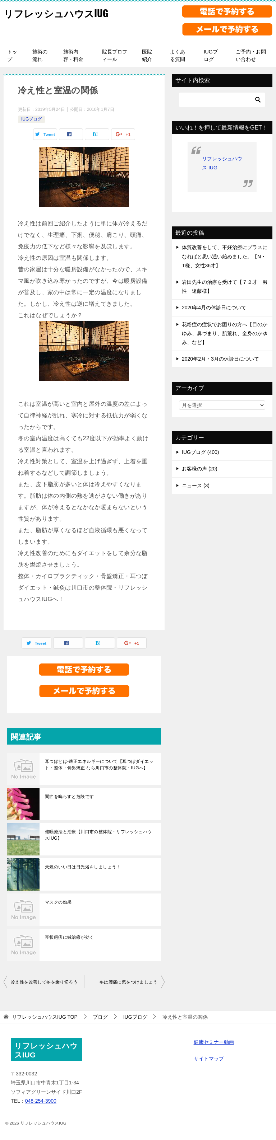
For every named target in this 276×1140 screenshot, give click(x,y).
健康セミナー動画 (214, 1042)
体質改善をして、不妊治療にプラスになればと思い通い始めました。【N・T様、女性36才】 (224, 256)
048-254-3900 (40, 1101)
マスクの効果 (58, 902)
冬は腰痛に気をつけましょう (128, 982)
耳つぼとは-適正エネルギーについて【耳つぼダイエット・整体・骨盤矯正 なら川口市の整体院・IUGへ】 (99, 764)
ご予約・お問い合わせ (251, 55)
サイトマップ (209, 1058)
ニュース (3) (196, 485)
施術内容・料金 (73, 55)
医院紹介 (147, 55)
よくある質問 (177, 55)
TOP (45, 1017)
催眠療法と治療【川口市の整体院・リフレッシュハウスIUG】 (98, 835)
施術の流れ (39, 55)
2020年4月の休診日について (214, 307)
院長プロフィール (114, 55)
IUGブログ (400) (200, 452)
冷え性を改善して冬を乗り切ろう (44, 982)
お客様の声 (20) (199, 469)
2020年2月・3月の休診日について (220, 359)
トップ (12, 55)
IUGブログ (211, 55)
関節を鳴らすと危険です (69, 796)
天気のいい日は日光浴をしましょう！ (83, 866)
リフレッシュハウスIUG (62, 12)
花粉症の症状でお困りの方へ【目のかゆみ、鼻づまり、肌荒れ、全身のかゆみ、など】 (224, 333)
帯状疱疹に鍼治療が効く (69, 937)
